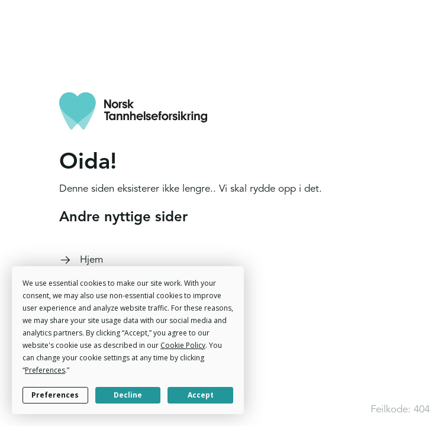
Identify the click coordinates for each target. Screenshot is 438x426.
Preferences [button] (45, 370)
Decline (128, 395)
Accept (201, 395)
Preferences (55, 395)
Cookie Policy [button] (182, 345)
